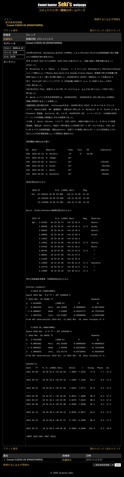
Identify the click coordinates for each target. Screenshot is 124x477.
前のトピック (97, 30)
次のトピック (113, 30)
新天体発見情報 (13, 22)
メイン (7, 19)
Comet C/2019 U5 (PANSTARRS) (25, 25)
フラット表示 (10, 30)
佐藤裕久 (8, 39)
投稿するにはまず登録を (107, 19)
